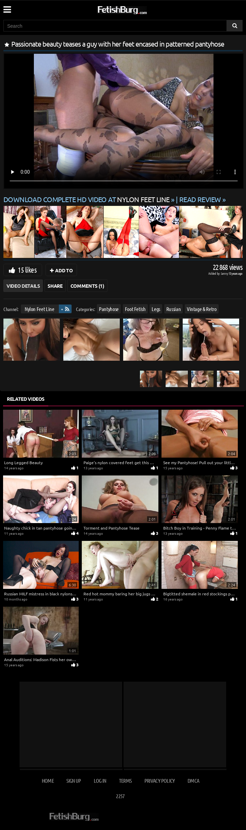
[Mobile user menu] (7, 7)
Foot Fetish (135, 309)
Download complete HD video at (87, 199)
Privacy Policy (159, 780)
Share (55, 286)
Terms (125, 780)
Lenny (225, 273)
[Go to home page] (135, 8)
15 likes (27, 269)
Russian (173, 309)
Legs (156, 309)
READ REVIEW (200, 199)
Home (48, 780)
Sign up (73, 780)
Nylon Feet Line (39, 309)
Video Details (23, 286)
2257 (120, 796)
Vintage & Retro (202, 309)
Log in (100, 780)
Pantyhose (109, 309)
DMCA (193, 780)
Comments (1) (87, 286)
